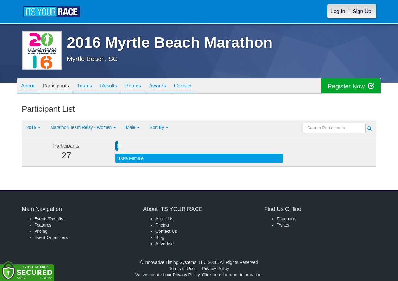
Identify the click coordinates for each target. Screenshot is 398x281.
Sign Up (362, 11)
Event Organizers (51, 237)
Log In (338, 11)
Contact (198, 86)
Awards (170, 86)
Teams (90, 86)
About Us (164, 218)
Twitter (283, 224)
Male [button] (133, 127)
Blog (159, 237)
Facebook (286, 218)
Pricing (41, 231)
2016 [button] (33, 127)
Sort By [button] (159, 127)
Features (42, 224)
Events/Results (48, 218)
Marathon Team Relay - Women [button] (83, 127)
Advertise (164, 243)
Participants (59, 86)
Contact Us (166, 231)
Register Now (350, 86)
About (29, 86)
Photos (144, 86)
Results (117, 86)
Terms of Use (182, 268)
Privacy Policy (215, 268)
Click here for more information (231, 274)
